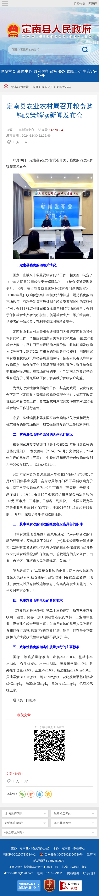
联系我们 (89, 873)
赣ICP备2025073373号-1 (19, 854)
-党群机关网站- (62, 813)
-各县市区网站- (14, 832)
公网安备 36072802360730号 (64, 854)
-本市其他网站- (62, 823)
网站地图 (73, 873)
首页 (35, 87)
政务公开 (47, 87)
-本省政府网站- (14, 813)
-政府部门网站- (14, 823)
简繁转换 (79, 3)
